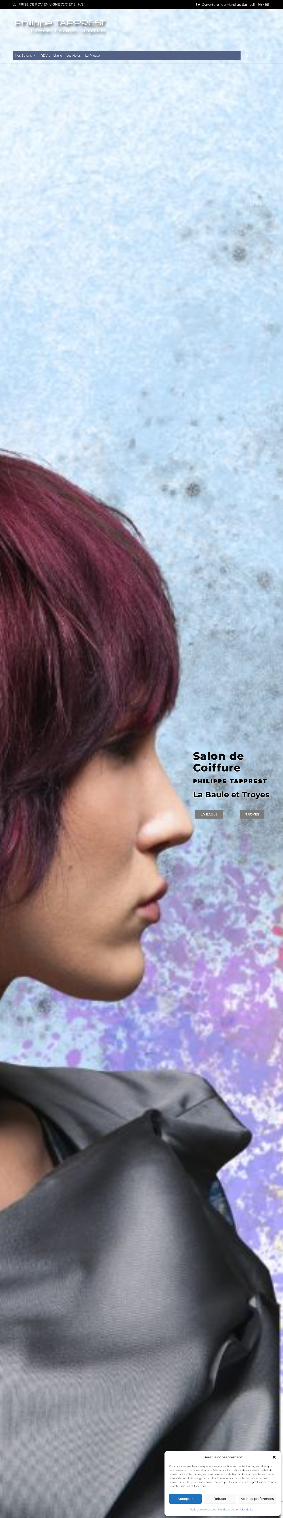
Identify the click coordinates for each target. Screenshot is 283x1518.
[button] (274, 1457)
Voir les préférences (257, 1499)
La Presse (92, 55)
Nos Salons (25, 55)
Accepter (185, 1499)
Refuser (220, 1499)
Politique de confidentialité (235, 1509)
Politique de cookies (203, 1509)
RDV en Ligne (51, 55)
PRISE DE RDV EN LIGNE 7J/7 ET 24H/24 (52, 4)
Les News (73, 55)
